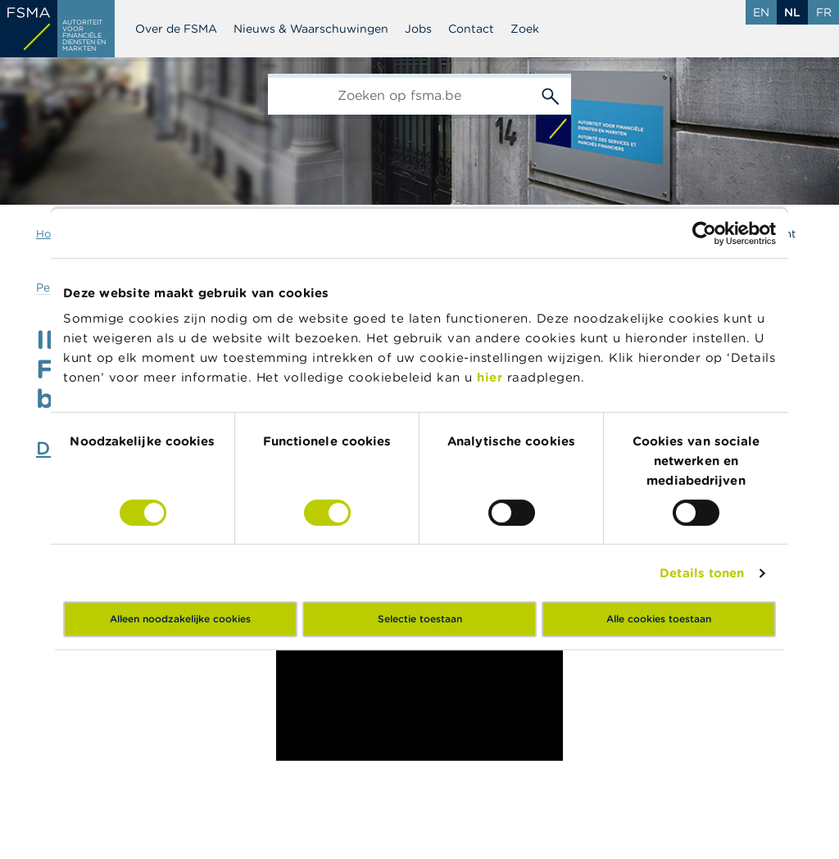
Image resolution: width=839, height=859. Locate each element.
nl (792, 12)
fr (824, 12)
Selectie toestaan (420, 619)
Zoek (524, 28)
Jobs (418, 28)
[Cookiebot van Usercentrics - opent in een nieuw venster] (704, 233)
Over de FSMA (176, 28)
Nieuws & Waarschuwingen (311, 28)
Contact (471, 28)
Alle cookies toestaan (658, 619)
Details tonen (702, 573)
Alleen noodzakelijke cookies (180, 619)
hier (492, 377)
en (761, 12)
